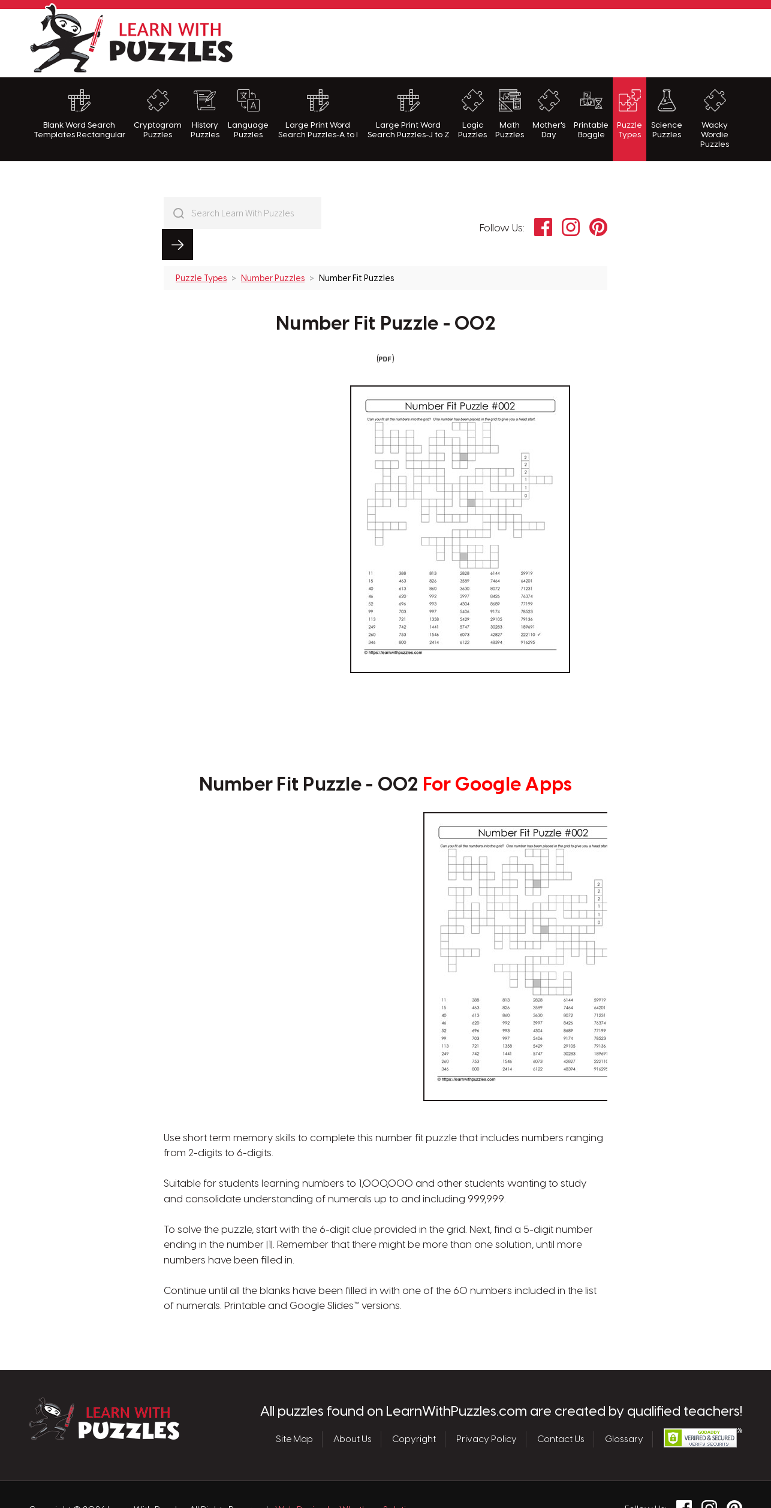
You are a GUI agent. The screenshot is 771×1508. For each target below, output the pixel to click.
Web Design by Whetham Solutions (348, 1479)
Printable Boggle (591, 114)
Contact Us (561, 1408)
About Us (352, 1408)
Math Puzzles (509, 114)
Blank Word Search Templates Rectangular (79, 114)
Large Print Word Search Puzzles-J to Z (409, 114)
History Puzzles (205, 114)
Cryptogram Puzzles (158, 114)
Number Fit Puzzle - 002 (385, 293)
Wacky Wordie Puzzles (714, 119)
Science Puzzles (666, 114)
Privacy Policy (486, 1408)
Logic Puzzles (472, 114)
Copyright (414, 1408)
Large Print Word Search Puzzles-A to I (318, 114)
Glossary (624, 1408)
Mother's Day (548, 114)
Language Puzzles (248, 114)
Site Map (294, 1408)
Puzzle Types (629, 114)
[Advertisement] (524, 41)
